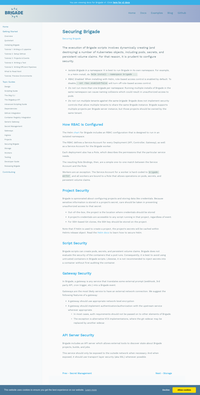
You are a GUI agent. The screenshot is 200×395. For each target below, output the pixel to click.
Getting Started (10, 31)
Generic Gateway (11, 122)
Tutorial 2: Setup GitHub (15, 54)
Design (7, 87)
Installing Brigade (11, 45)
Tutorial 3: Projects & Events (16, 58)
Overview (8, 36)
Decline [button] (166, 390)
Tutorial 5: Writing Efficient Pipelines (20, 67)
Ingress (7, 135)
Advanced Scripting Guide (15, 104)
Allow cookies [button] (184, 390)
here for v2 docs (121, 2)
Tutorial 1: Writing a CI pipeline (17, 49)
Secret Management (13, 126)
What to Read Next (12, 71)
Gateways (8, 131)
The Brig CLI (9, 95)
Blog (170, 13)
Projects (8, 139)
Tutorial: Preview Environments (18, 76)
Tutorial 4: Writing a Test (15, 63)
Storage (7, 148)
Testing (7, 157)
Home (131, 13)
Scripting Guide (11, 91)
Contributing (9, 172)
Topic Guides (9, 82)
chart (77, 132)
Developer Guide (11, 161)
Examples (157, 13)
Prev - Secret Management (77, 373)
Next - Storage (164, 373)
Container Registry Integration (17, 117)
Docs (143, 13)
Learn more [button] (91, 390)
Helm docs (103, 232)
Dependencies (10, 109)
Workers (8, 153)
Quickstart (8, 40)
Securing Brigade (11, 144)
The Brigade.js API (12, 100)
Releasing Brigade (12, 166)
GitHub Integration (12, 113)
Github (182, 13)
